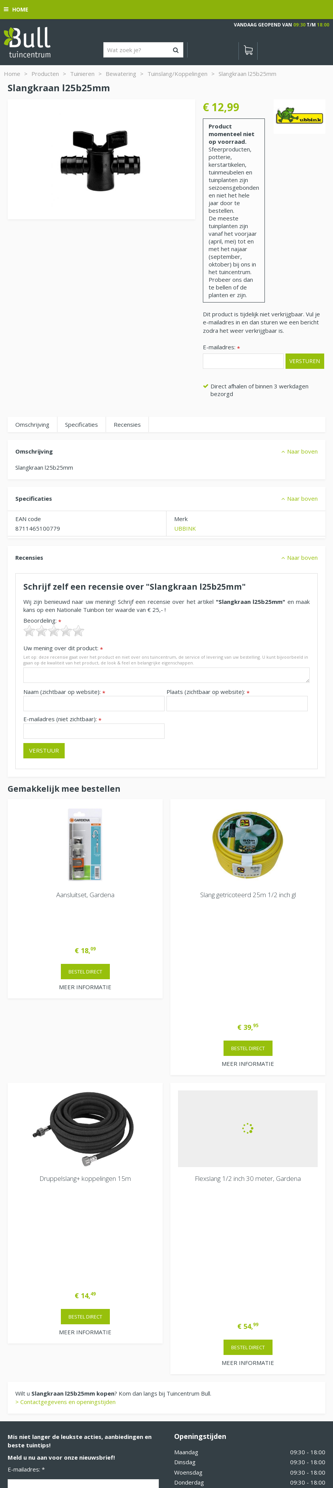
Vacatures (187, 1316)
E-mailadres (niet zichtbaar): (62, 719)
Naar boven (302, 451)
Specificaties (81, 424)
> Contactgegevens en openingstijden (65, 1156)
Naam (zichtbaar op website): (64, 692)
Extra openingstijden (201, 1281)
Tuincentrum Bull (29, 1301)
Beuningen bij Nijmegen (39, 1325)
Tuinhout (159, 1447)
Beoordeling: (42, 621)
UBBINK (185, 528)
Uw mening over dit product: (63, 648)
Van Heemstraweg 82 (37, 1313)
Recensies (127, 424)
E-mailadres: (221, 347)
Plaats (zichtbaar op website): (208, 692)
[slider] (54, 631)
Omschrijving (32, 424)
